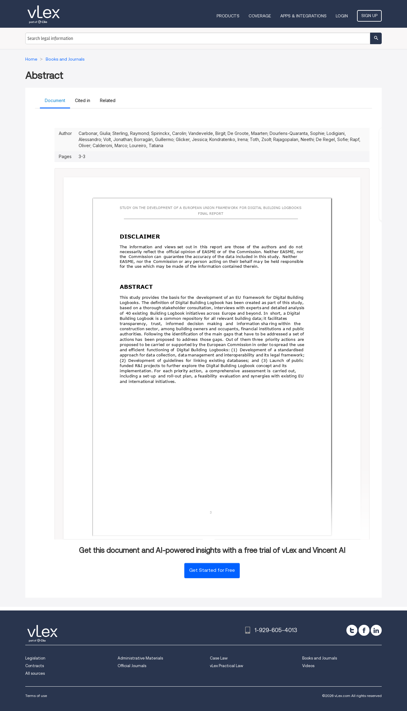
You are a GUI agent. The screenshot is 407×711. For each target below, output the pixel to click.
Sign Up (369, 15)
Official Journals (132, 665)
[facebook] (364, 630)
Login (342, 15)
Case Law (219, 658)
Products (228, 15)
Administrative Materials (140, 658)
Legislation (35, 658)
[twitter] (351, 630)
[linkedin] (376, 630)
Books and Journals (319, 658)
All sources (35, 673)
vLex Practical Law (226, 665)
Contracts (34, 665)
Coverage (260, 15)
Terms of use (36, 696)
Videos (308, 665)
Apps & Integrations (303, 15)
